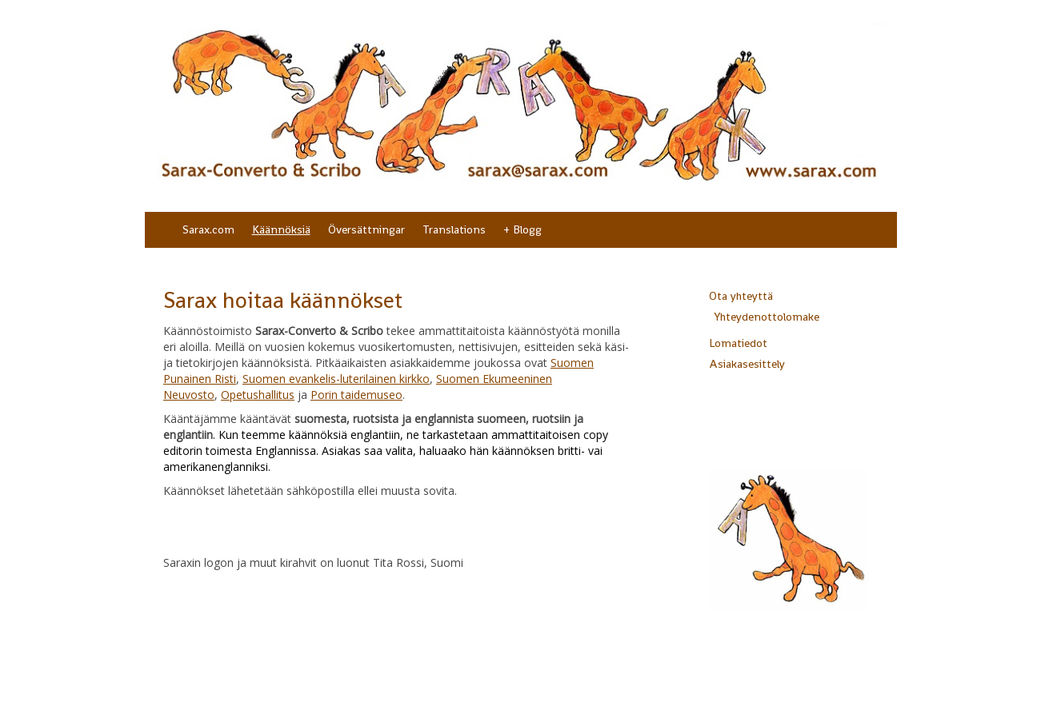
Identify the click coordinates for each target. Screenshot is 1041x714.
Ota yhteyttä (741, 296)
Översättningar (366, 229)
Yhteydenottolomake (766, 316)
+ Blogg (522, 229)
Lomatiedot (738, 343)
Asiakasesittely (747, 364)
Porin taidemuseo (356, 394)
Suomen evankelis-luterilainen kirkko (336, 378)
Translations (454, 229)
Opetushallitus (257, 394)
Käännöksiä (281, 229)
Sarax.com (208, 229)
